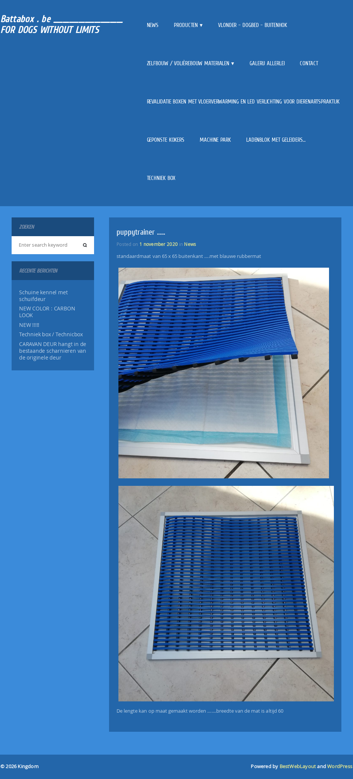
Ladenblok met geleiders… (276, 139)
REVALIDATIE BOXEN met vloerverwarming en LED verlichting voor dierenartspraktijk (243, 101)
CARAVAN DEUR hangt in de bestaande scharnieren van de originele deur (52, 351)
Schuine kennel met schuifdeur (43, 296)
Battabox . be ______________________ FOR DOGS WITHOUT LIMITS (61, 24)
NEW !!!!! (29, 325)
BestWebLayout (298, 766)
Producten (186, 25)
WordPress (339, 766)
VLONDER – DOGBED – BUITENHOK (252, 25)
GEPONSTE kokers (166, 139)
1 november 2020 (158, 244)
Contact (309, 63)
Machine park (215, 139)
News (153, 25)
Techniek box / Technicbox (51, 334)
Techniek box (161, 178)
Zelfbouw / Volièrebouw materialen (188, 63)
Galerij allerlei (267, 63)
